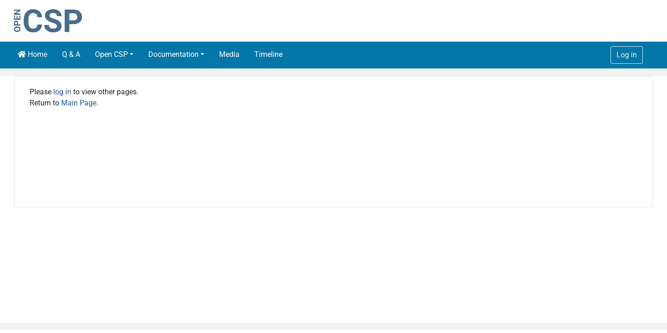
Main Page (78, 103)
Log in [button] (627, 54)
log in (62, 91)
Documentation (173, 54)
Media (229, 54)
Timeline (268, 54)
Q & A (71, 54)
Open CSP (111, 54)
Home (32, 54)
